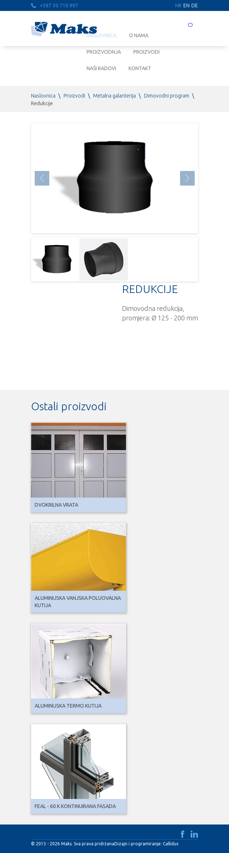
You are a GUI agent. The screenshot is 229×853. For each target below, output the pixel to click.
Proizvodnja (104, 52)
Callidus (170, 843)
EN (186, 5)
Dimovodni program (166, 96)
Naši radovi (101, 68)
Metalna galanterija (114, 96)
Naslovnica (43, 96)
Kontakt (140, 68)
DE (194, 5)
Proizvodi (146, 52)
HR (178, 5)
